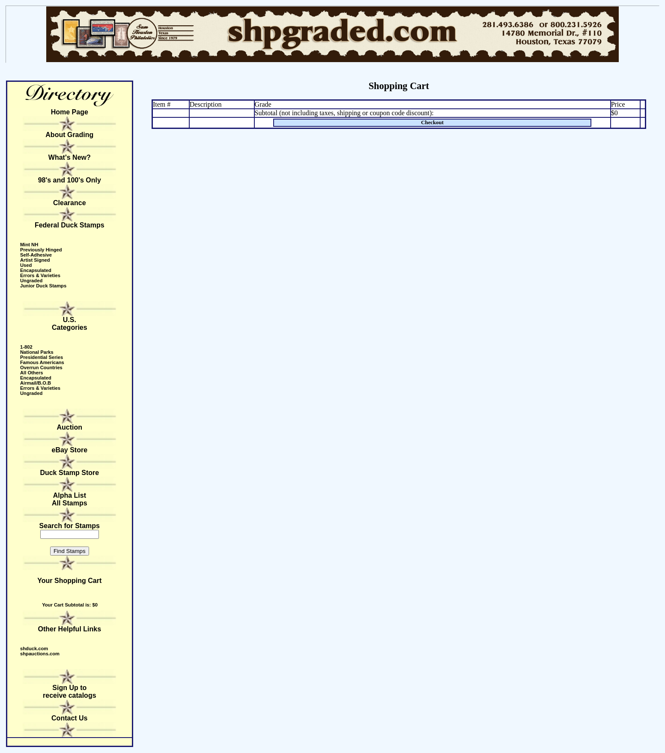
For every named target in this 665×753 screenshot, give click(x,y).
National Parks (37, 352)
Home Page (69, 112)
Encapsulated (35, 270)
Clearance (69, 202)
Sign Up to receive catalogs (69, 691)
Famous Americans (42, 362)
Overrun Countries (41, 367)
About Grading (69, 134)
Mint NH (29, 244)
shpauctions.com (40, 653)
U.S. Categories (69, 323)
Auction (70, 427)
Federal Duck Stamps (69, 225)
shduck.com (34, 648)
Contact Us (69, 718)
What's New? (69, 157)
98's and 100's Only (69, 180)
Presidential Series (41, 357)
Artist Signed (35, 260)
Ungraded (31, 280)
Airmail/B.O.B (35, 382)
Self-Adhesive (36, 254)
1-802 (26, 347)
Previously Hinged (41, 249)
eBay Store (70, 450)
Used (26, 265)
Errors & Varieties (40, 275)
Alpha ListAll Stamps (69, 499)
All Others (31, 372)
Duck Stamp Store (69, 472)
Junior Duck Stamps (43, 285)
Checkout (432, 123)
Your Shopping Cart (69, 580)
